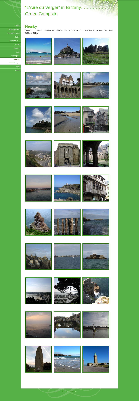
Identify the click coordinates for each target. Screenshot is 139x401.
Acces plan (15, 56)
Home (17, 26)
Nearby (16, 59)
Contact (16, 48)
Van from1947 (14, 41)
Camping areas (13, 29)
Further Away (13, 63)
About (17, 70)
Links (17, 52)
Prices (17, 44)
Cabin (17, 37)
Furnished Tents (13, 33)
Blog (17, 67)
